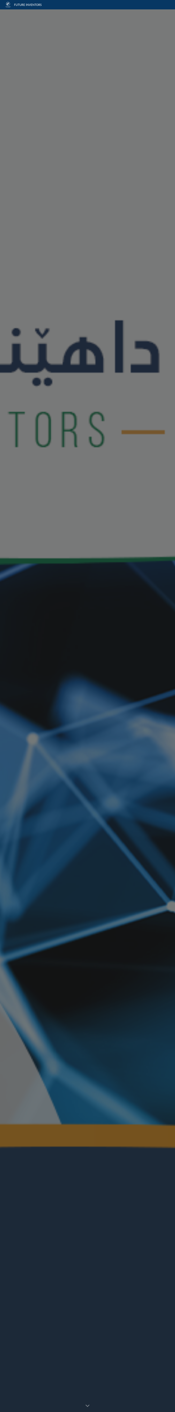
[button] (87, 1406)
